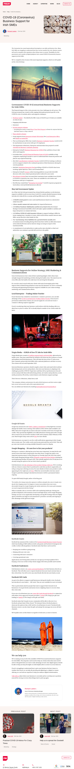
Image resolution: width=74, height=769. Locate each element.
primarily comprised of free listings (44, 457)
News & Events (45, 744)
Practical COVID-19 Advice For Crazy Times (17, 741)
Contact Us (67, 3)
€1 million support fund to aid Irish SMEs (40, 355)
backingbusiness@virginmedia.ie (46, 386)
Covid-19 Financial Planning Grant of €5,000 (35, 154)
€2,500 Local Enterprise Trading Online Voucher (36, 298)
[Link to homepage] (7, 3)
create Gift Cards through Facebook (42, 593)
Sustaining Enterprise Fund (27, 167)
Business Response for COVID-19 (34, 150)
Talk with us (15, 676)
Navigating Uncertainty (35, 183)
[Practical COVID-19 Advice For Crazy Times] (18, 723)
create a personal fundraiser (35, 569)
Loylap (42, 595)
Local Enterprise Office (53, 136)
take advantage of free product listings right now (38, 465)
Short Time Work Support (38, 129)
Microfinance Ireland (19, 176)
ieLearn (27, 172)
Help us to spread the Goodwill (52, 740)
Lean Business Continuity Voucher (29, 161)
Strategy (14, 746)
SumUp (20, 597)
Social (53, 744)
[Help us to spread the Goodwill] (55, 723)
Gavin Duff (8, 736)
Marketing (6, 35)
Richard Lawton (10, 31)
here (35, 436)
